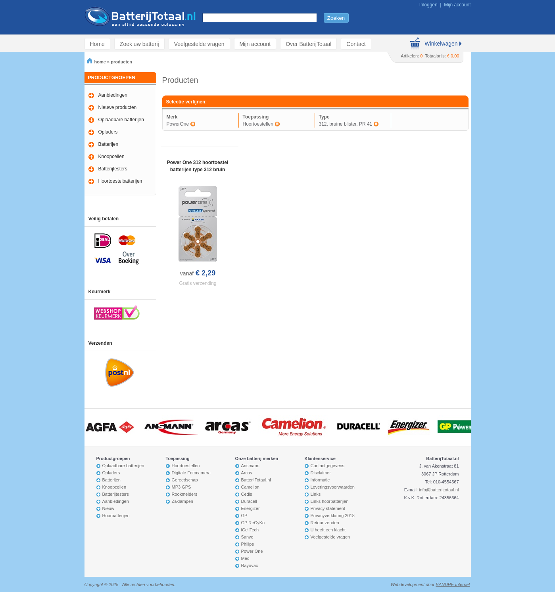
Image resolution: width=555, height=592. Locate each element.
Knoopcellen (111, 156)
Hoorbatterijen (116, 515)
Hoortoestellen (258, 124)
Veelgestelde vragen (199, 44)
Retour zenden (325, 522)
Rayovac (249, 565)
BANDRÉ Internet (453, 584)
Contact (356, 44)
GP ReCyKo (253, 522)
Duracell (249, 501)
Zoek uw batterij (139, 44)
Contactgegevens (328, 465)
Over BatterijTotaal (308, 44)
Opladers (108, 132)
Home (97, 44)
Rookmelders (185, 494)
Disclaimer (321, 472)
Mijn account (457, 5)
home (96, 61)
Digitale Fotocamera (191, 472)
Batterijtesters (112, 169)
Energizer (250, 508)
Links (316, 494)
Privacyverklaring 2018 (333, 515)
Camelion (250, 487)
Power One (252, 551)
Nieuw (108, 508)
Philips (247, 544)
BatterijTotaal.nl (256, 479)
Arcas (246, 472)
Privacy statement (328, 508)
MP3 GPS (181, 487)
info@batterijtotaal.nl (439, 489)
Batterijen (108, 144)
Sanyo (247, 537)
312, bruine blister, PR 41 (346, 124)
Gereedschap (185, 479)
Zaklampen (182, 501)
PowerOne (178, 124)
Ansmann (250, 465)
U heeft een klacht (328, 529)
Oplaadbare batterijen (121, 119)
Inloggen (428, 5)
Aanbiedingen (112, 95)
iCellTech (250, 529)
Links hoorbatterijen (330, 501)
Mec (245, 558)
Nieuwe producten (117, 107)
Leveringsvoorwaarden (333, 487)
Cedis (246, 494)
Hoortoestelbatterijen (120, 181)
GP (244, 515)
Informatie (320, 479)
